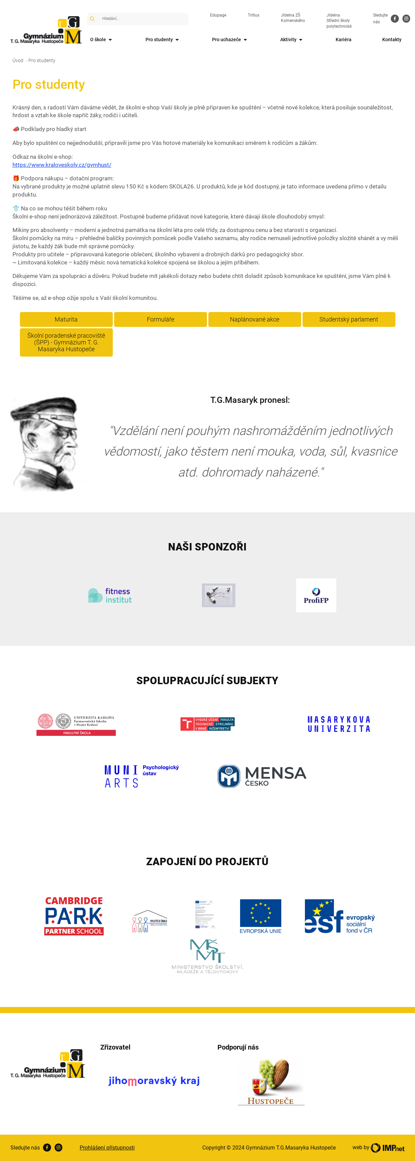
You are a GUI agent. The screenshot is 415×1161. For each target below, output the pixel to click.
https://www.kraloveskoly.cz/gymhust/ (61, 164)
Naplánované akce (254, 319)
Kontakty (391, 39)
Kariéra (344, 39)
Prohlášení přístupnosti (107, 1147)
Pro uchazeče (231, 40)
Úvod (17, 60)
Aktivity (292, 40)
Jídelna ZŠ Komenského (293, 18)
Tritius (253, 15)
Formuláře (160, 319)
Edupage (218, 15)
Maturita (66, 319)
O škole (102, 40)
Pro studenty (163, 40)
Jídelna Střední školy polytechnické (339, 21)
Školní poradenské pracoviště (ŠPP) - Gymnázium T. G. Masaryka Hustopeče (66, 342)
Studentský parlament (348, 319)
